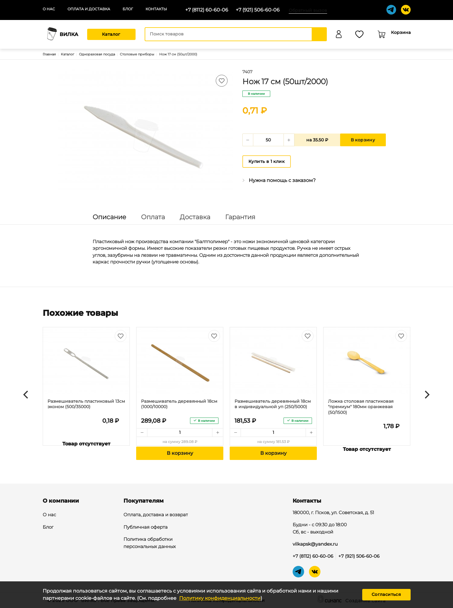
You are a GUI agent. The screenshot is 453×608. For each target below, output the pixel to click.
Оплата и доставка (88, 9)
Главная (49, 54)
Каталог (111, 34)
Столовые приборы (137, 54)
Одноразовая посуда (97, 54)
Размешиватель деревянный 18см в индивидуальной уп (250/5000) (273, 403)
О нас (49, 9)
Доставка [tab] (195, 217)
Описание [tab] (109, 217)
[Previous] (26, 394)
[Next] (426, 394)
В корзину (363, 140)
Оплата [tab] (153, 217)
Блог (128, 9)
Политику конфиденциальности (220, 598)
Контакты (156, 9)
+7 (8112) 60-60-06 (206, 10)
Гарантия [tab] (240, 217)
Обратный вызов (308, 10)
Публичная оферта (145, 527)
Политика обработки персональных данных (149, 543)
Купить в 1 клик (266, 161)
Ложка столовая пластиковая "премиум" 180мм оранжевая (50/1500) (360, 406)
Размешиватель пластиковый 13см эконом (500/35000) (86, 403)
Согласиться (386, 594)
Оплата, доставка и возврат (155, 515)
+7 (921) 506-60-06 (258, 10)
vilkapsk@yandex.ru (315, 544)
